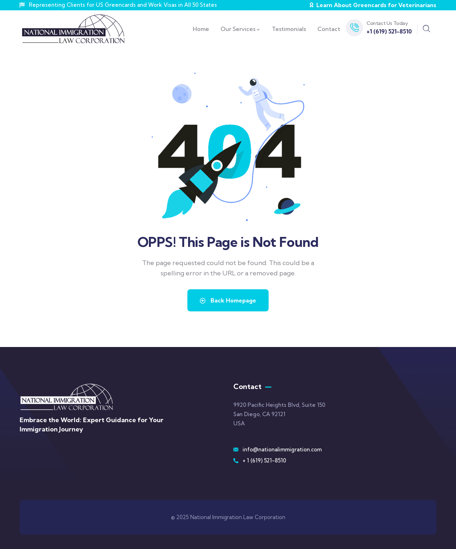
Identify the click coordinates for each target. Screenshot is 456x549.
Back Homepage (228, 300)
